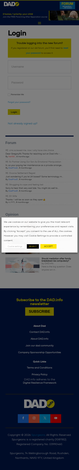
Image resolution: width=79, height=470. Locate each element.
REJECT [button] (33, 246)
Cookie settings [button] (15, 246)
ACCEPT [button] (48, 246)
